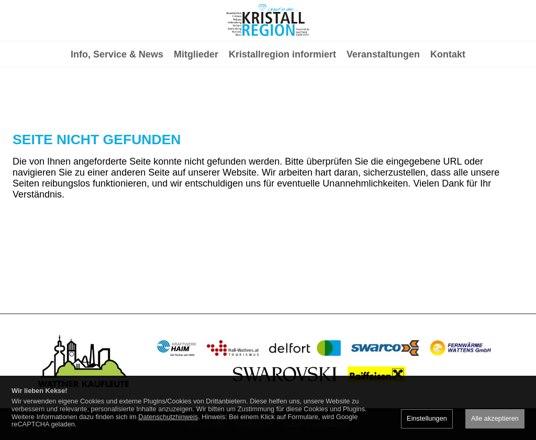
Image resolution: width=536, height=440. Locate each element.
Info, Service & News (117, 97)
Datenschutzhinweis (168, 417)
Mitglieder (196, 97)
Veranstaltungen (383, 97)
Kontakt (447, 97)
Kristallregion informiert (282, 97)
